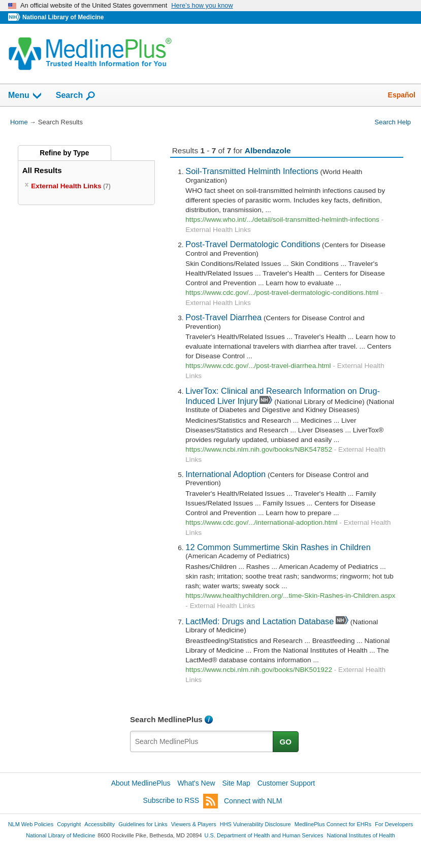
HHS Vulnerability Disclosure (255, 824)
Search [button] (76, 95)
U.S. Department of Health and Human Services (264, 835)
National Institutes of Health (361, 835)
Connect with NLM (253, 801)
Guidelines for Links (142, 824)
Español (401, 95)
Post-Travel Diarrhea (223, 317)
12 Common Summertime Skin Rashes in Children (277, 547)
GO (286, 741)
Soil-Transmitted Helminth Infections (251, 171)
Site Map (236, 783)
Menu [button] (25, 95)
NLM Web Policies (31, 824)
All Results (42, 170)
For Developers (394, 824)
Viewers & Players (193, 824)
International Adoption (225, 474)
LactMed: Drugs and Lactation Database (259, 621)
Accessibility (99, 824)
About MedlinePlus (141, 783)
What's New (196, 783)
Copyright (69, 824)
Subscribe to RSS (180, 801)
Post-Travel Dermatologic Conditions (252, 244)
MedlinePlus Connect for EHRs (333, 824)
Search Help (393, 122)
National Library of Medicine (63, 17)
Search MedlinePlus (166, 719)
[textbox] (202, 741)
